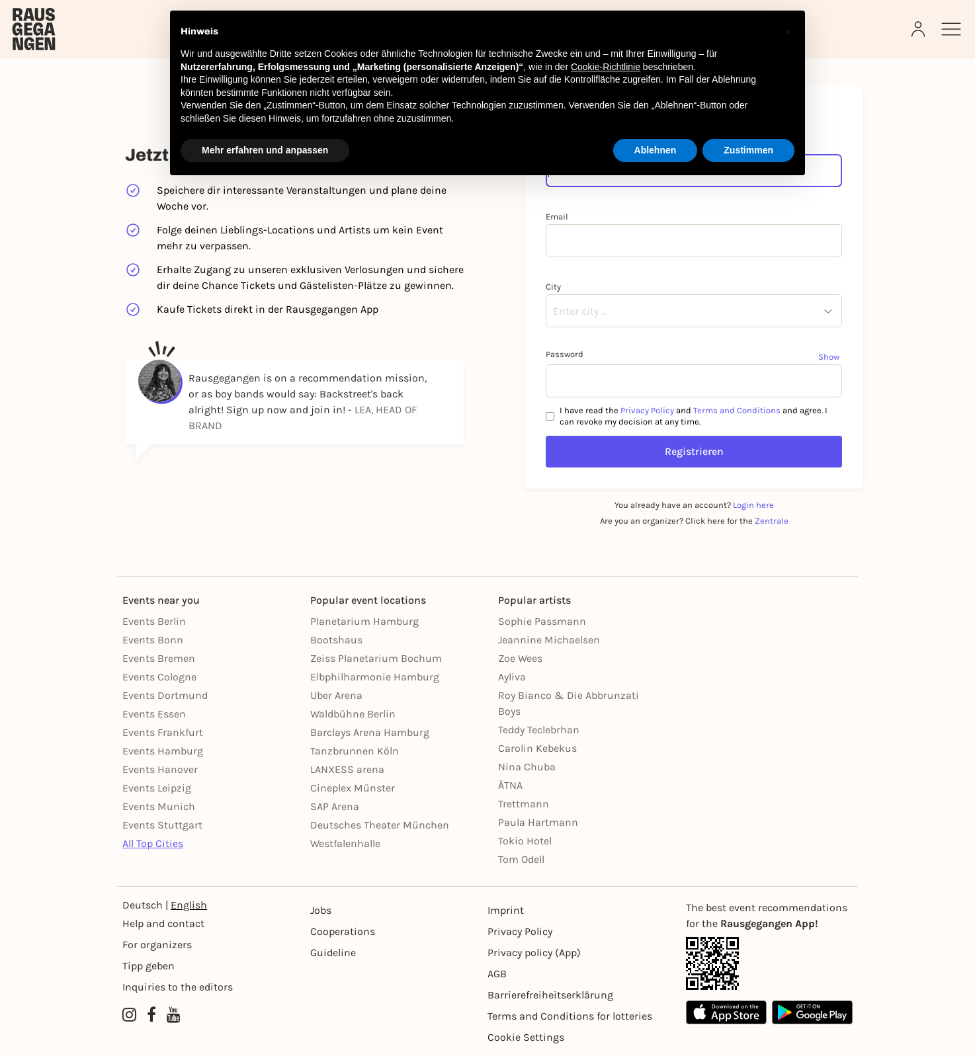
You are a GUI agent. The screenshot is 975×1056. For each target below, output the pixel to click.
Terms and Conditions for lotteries (570, 1016)
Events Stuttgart (162, 825)
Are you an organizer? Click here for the (694, 521)
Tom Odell (521, 859)
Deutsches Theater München (379, 825)
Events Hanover (160, 769)
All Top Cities (152, 843)
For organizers (157, 944)
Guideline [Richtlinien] (333, 952)
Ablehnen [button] (655, 150)
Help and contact (163, 923)
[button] (787, 31)
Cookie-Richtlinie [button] (605, 66)
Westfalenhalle (345, 843)
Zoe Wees (520, 658)
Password (564, 354)
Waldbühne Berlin (353, 714)
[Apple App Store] (726, 1012)
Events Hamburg (162, 751)
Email (557, 217)
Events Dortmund (165, 695)
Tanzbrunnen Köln (354, 751)
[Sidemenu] (951, 29)
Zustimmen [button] (748, 150)
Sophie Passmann (542, 621)
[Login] (919, 29)
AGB (497, 973)
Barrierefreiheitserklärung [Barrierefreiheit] (550, 995)
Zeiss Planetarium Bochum (376, 658)
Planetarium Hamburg (364, 621)
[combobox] (553, 311)
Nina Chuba (527, 766)
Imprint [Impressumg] (506, 910)
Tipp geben (148, 965)
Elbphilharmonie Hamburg (374, 676)
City (553, 287)
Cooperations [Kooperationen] (342, 931)
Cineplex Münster (352, 788)
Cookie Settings (526, 1037)
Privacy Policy (647, 410)
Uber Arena (336, 695)
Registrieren (694, 451)
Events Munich (158, 806)
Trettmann (523, 803)
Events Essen (154, 714)
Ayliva (512, 676)
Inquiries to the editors (177, 987)
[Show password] (830, 356)
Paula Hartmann (538, 822)
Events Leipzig (156, 788)
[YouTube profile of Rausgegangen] (174, 1015)
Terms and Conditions (737, 410)
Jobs (320, 910)
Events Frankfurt (162, 732)
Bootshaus (336, 639)
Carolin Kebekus (537, 748)
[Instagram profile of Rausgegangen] (129, 1015)
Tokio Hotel (525, 840)
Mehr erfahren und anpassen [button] (265, 150)
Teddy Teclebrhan (538, 729)
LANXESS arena (347, 769)
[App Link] (769, 963)
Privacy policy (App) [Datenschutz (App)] (534, 952)
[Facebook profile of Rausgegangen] (151, 1015)
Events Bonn (152, 639)
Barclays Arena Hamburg (369, 732)
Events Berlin (154, 621)
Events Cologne (159, 676)
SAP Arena (334, 806)
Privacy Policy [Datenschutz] (520, 931)
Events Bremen (158, 658)
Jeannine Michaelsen (549, 639)
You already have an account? (694, 505)
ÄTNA (510, 785)
